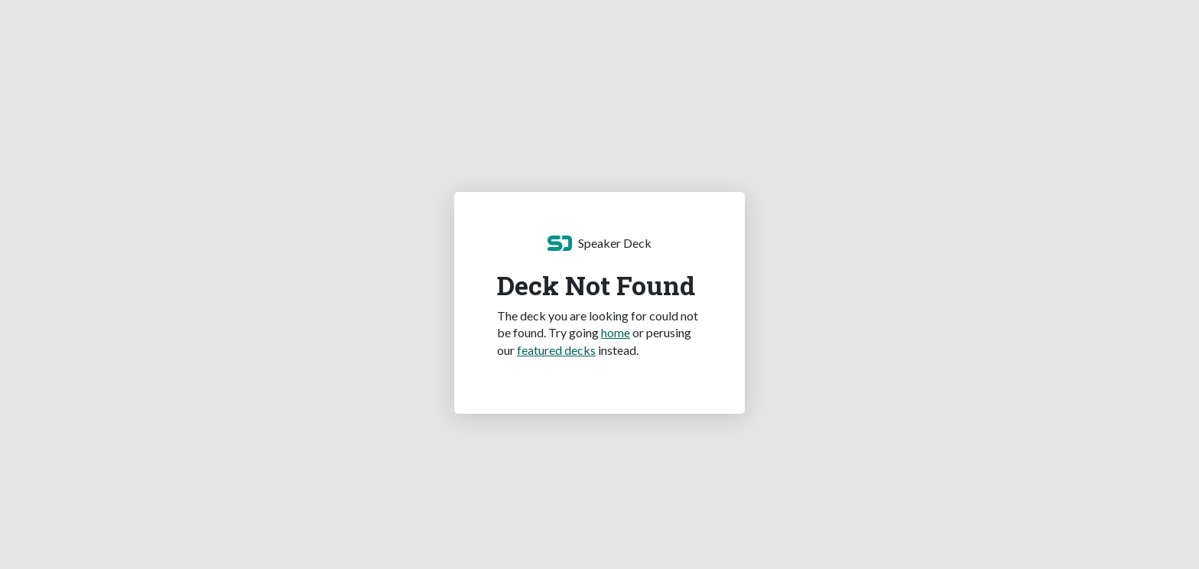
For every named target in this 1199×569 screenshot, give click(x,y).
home (615, 332)
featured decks (556, 350)
